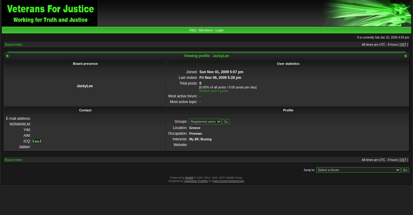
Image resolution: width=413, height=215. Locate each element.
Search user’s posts (213, 91)
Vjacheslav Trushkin (196, 180)
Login (220, 30)
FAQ (192, 30)
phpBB (189, 177)
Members (206, 30)
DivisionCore (236, 180)
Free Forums (220, 180)
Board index (13, 44)
